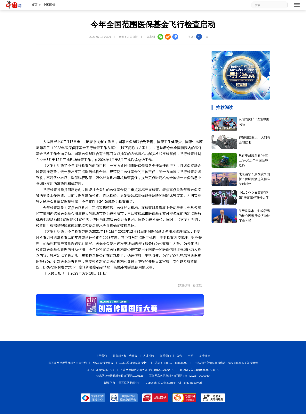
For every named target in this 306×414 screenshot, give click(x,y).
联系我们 (165, 355)
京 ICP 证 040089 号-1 (100, 369)
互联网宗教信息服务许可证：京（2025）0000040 (179, 375)
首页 (34, 4)
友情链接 (204, 355)
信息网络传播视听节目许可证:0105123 (119, 375)
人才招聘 (148, 355)
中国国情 (49, 4)
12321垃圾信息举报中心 (134, 362)
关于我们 (101, 355)
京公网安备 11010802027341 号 (199, 369)
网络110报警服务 (103, 362)
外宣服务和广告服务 (125, 355)
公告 (179, 355)
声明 (190, 355)
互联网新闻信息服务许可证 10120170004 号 (147, 369)
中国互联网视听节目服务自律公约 (66, 362)
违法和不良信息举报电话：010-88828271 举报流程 (227, 362)
